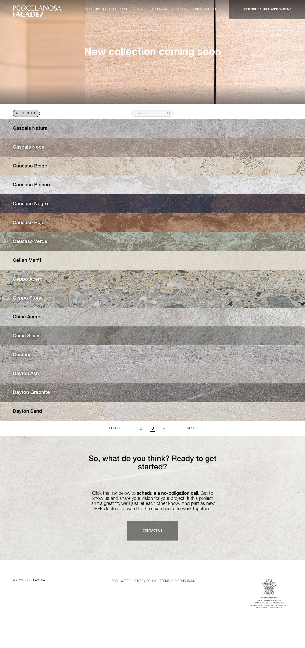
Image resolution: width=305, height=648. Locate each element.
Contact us (200, 9)
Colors (109, 9)
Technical (160, 9)
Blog (217, 9)
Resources (179, 9)
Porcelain (92, 9)
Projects (126, 9)
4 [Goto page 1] (164, 436)
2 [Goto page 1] (141, 436)
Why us (142, 9)
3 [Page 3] (152, 436)
